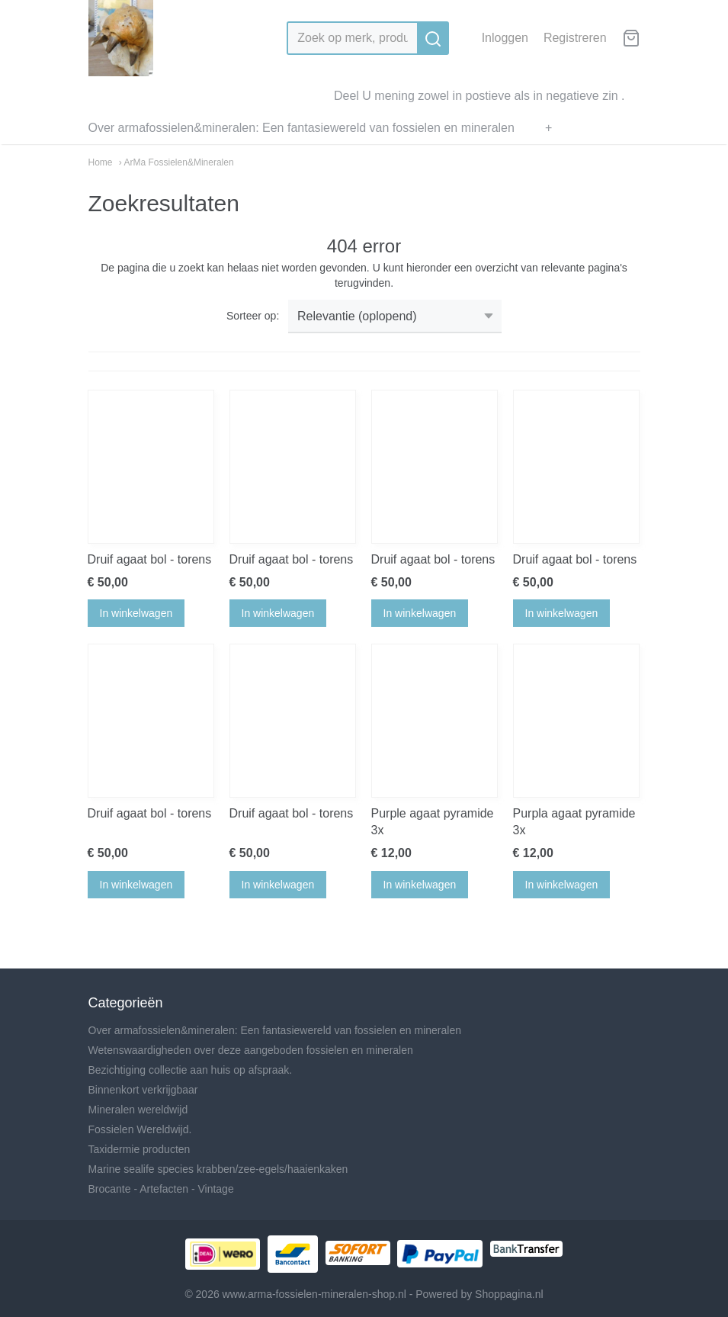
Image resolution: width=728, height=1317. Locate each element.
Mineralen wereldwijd (138, 1109)
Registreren (575, 37)
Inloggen (505, 37)
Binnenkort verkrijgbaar (143, 1090)
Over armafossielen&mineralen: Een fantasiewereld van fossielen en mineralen (301, 127)
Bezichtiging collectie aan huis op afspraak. (190, 1070)
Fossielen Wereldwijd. (140, 1129)
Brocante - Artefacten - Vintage (161, 1189)
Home (100, 162)
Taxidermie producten (139, 1149)
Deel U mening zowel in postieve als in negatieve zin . (479, 95)
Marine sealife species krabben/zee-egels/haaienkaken (218, 1169)
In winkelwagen (136, 613)
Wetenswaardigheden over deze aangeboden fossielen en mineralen (250, 1050)
